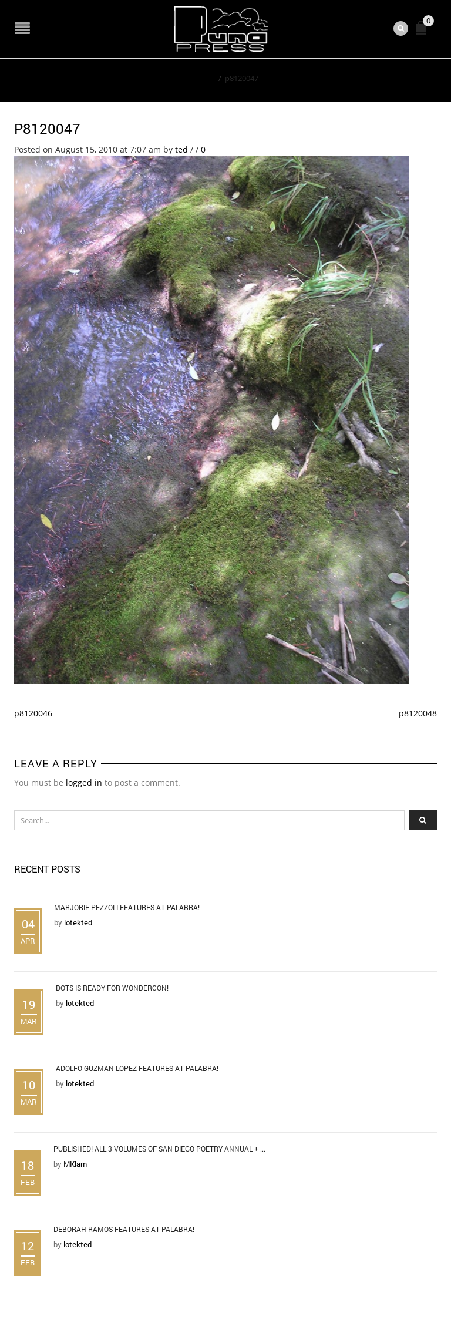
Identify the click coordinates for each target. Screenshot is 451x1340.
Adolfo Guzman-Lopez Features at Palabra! (137, 1068)
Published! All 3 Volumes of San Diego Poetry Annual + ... (159, 1148)
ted (181, 149)
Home (204, 78)
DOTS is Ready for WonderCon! (112, 987)
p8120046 (33, 713)
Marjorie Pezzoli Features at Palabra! (127, 907)
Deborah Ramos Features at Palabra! (123, 1229)
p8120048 (418, 713)
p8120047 (47, 128)
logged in (84, 782)
